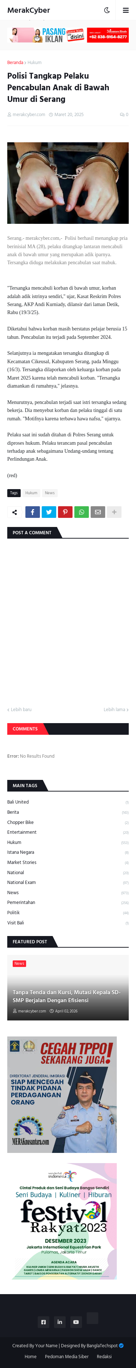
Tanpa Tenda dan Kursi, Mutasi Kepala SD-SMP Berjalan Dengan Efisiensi (67, 996)
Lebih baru (21, 710)
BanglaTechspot (102, 1346)
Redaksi (104, 1357)
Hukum (35, 63)
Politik (68, 913)
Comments (25, 729)
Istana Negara (68, 852)
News (50, 493)
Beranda (15, 63)
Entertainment (68, 832)
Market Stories (68, 863)
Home (31, 1357)
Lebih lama (114, 710)
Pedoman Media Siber (66, 1357)
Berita (68, 812)
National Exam (68, 883)
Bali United (68, 802)
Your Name (46, 1346)
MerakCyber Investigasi (28, 17)
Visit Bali (68, 923)
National (68, 873)
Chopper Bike (68, 822)
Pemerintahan (68, 903)
